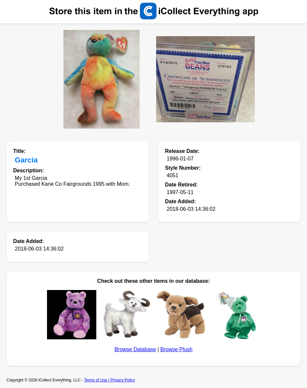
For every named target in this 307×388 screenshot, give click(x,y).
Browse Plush (176, 349)
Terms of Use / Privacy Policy (109, 380)
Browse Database (135, 349)
